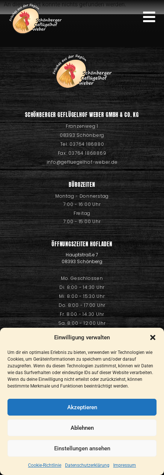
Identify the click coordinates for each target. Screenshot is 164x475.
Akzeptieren (82, 407)
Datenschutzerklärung (87, 465)
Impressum (124, 465)
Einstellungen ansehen (82, 448)
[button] (153, 337)
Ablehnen (82, 428)
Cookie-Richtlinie (44, 465)
